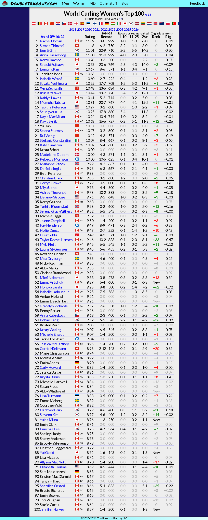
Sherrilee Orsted (52, 486)
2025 (127, 29)
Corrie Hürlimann (53, 348)
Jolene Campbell (52, 220)
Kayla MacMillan (52, 116)
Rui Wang (47, 135)
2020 (88, 29)
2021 (96, 29)
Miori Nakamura (52, 277)
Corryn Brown (50, 183)
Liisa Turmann (50, 395)
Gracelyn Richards (53, 306)
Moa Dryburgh (51, 258)
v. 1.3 (148, 14)
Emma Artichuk (51, 282)
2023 (111, 29)
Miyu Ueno (48, 187)
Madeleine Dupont (54, 154)
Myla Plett (47, 244)
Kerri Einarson (50, 60)
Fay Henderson (51, 225)
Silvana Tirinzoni (52, 45)
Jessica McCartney (54, 344)
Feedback (197, 3)
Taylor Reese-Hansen (56, 239)
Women (79, 3)
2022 (104, 29)
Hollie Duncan (50, 230)
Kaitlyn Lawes (50, 97)
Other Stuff (108, 3)
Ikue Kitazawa (50, 93)
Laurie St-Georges (53, 249)
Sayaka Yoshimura (53, 83)
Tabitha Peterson (53, 107)
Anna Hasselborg (53, 55)
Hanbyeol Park (51, 410)
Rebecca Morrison (54, 159)
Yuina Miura (49, 419)
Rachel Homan (51, 41)
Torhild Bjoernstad (54, 206)
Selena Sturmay (51, 130)
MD (92, 3)
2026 (135, 29)
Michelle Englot (52, 334)
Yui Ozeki (47, 452)
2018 (72, 29)
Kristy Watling (50, 329)
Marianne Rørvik (52, 164)
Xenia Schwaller (52, 88)
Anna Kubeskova (52, 315)
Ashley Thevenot (53, 192)
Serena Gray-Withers (56, 211)
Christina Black (51, 178)
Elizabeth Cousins (53, 467)
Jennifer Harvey (52, 509)
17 (120, 18)
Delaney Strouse (52, 197)
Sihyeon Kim (49, 414)
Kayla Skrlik (48, 121)
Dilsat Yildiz (48, 235)
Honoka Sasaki (51, 287)
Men (65, 3)
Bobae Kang (49, 320)
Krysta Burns (50, 377)
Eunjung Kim (49, 69)
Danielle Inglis (50, 168)
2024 (119, 29)
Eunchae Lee (50, 429)
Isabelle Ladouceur (54, 291)
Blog (124, 3)
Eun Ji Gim (47, 50)
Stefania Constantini (55, 140)
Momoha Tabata (52, 102)
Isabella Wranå (51, 78)
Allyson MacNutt (53, 462)
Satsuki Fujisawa (52, 64)
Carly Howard (50, 367)
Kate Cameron (51, 145)
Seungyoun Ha (51, 111)
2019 (80, 29)
